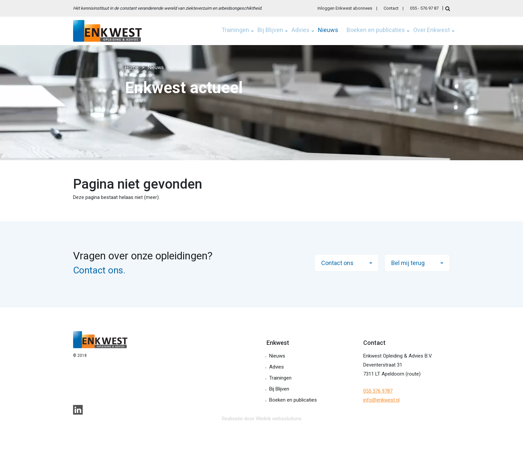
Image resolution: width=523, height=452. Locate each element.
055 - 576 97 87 (424, 8)
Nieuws (328, 30)
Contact (391, 8)
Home (131, 67)
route (413, 374)
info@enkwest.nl (381, 400)
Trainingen (235, 30)
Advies (301, 30)
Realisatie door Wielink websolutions (262, 419)
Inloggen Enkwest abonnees (345, 8)
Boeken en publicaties (376, 30)
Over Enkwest (431, 30)
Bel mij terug (408, 262)
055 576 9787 (378, 391)
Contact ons (337, 262)
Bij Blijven (270, 30)
